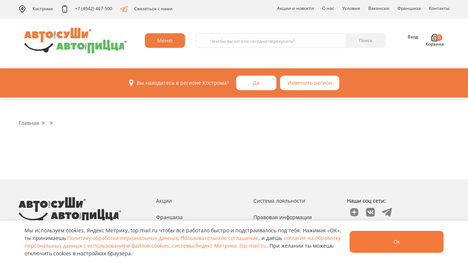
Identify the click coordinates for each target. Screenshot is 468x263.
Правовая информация (282, 217)
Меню (165, 40)
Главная (29, 122)
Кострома (36, 9)
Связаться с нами (146, 9)
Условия (351, 8)
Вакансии (378, 8)
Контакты (439, 8)
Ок (396, 241)
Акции (164, 200)
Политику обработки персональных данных (122, 238)
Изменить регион (309, 82)
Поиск (365, 40)
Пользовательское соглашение (219, 238)
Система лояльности (279, 200)
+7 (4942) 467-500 (86, 9)
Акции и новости (295, 8)
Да (256, 82)
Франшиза (409, 8)
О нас (328, 8)
